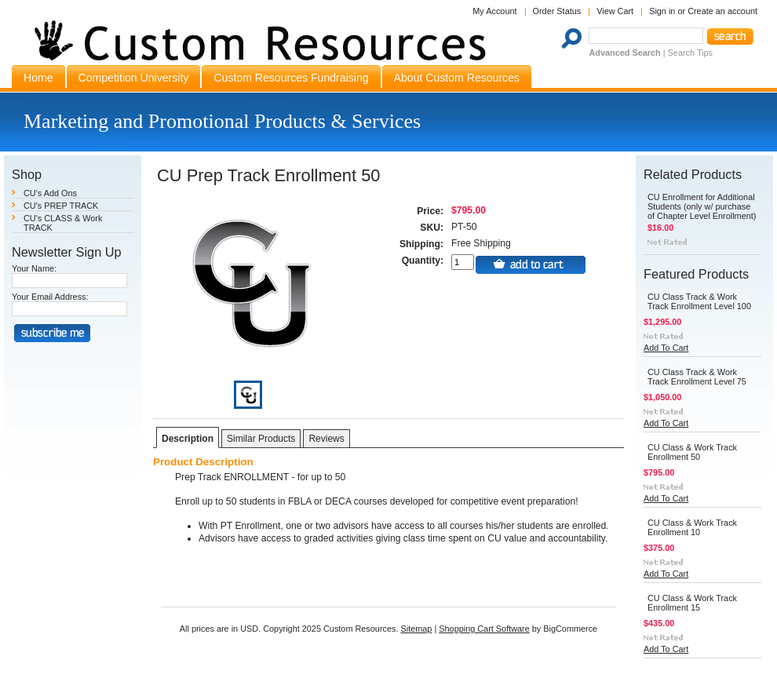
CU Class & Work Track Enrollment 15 (692, 602)
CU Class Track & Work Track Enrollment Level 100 (699, 301)
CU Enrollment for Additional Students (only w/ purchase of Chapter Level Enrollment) (702, 206)
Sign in (662, 11)
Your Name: (34, 268)
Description (187, 438)
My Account (494, 11)
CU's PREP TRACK (61, 205)
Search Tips (690, 52)
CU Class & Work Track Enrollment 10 (692, 527)
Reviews (326, 438)
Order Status (557, 11)
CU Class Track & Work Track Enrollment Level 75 (697, 376)
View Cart (614, 11)
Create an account (722, 11)
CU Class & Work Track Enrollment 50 (692, 452)
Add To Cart (666, 347)
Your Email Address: (50, 296)
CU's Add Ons (50, 193)
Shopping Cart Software (484, 628)
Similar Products (261, 438)
